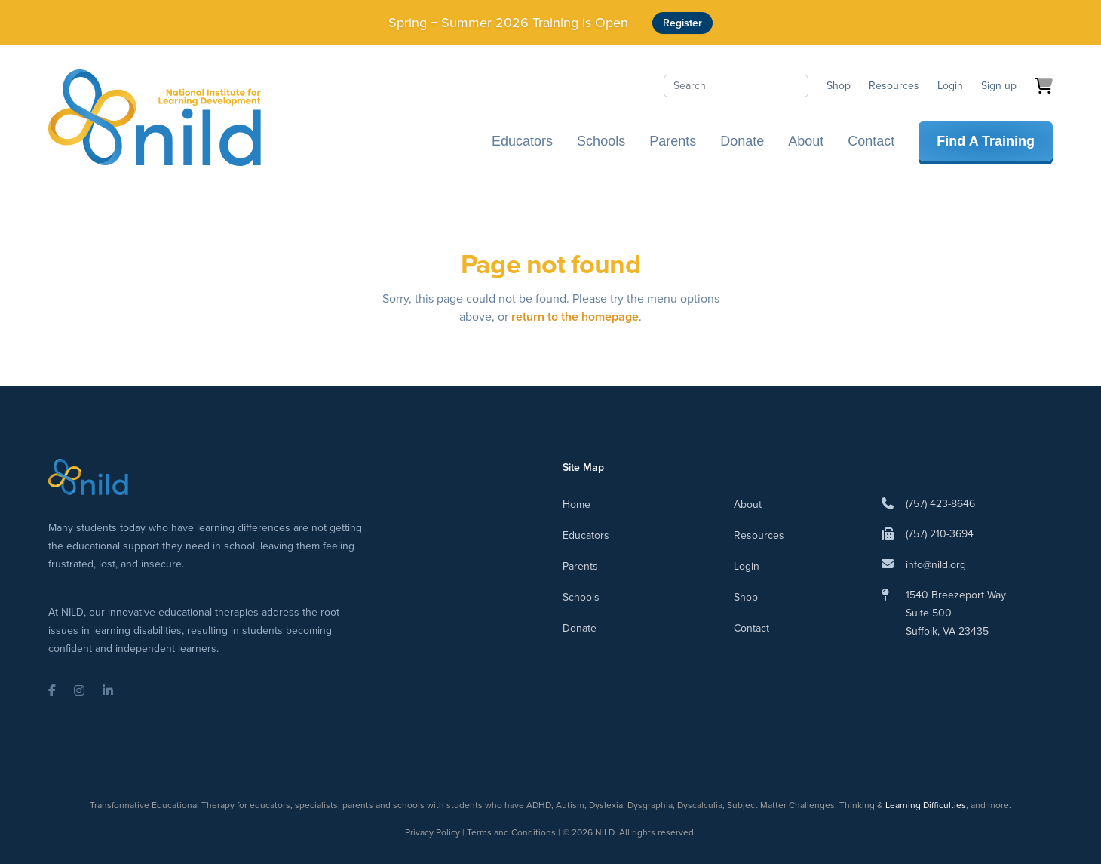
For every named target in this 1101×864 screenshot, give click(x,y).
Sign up (999, 86)
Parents (672, 141)
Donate (742, 141)
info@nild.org (936, 565)
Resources (894, 86)
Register (682, 23)
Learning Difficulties (925, 805)
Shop (839, 86)
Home (576, 504)
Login (950, 86)
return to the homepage (575, 316)
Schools (601, 141)
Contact (871, 141)
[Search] (736, 86)
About (805, 141)
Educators (522, 141)
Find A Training (986, 141)
